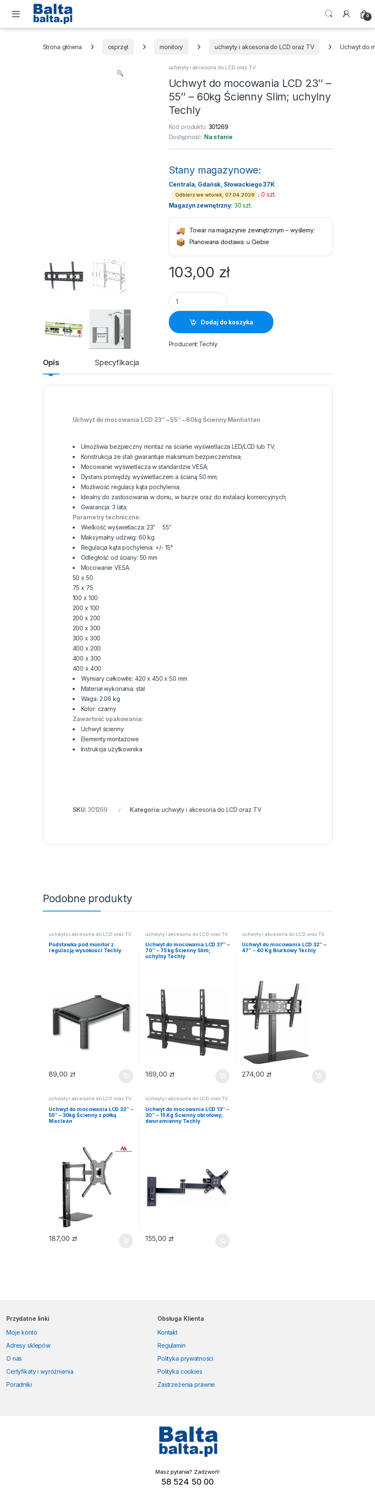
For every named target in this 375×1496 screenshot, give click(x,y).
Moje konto (21, 1332)
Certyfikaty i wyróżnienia (39, 1371)
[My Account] (346, 14)
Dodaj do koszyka (227, 322)
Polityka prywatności (185, 1358)
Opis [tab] (51, 363)
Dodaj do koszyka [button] (126, 1076)
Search (328, 13)
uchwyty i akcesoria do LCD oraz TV (264, 46)
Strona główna (62, 46)
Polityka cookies (179, 1371)
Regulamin (171, 1345)
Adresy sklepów (28, 1345)
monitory (171, 46)
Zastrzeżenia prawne (186, 1384)
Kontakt (167, 1332)
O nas (14, 1358)
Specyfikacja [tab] (117, 363)
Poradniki (19, 1384)
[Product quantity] (198, 301)
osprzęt (118, 46)
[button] (119, 73)
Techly (208, 344)
